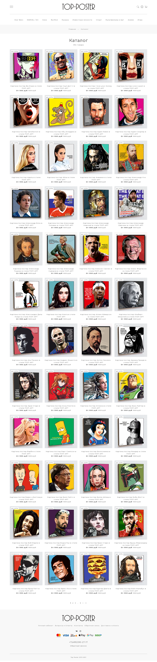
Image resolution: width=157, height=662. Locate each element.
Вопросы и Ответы (63, 627)
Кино (45, 20)
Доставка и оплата (110, 627)
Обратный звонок (78, 647)
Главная (72, 30)
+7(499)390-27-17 (78, 643)
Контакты (78, 627)
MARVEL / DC (33, 20)
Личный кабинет (45, 627)
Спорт (99, 20)
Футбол (54, 20)
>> (86, 604)
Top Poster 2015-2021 (78, 658)
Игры (140, 20)
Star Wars (19, 20)
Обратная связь (92, 627)
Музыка (65, 20)
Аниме (131, 20)
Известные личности (82, 20)
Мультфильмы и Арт (115, 20)
